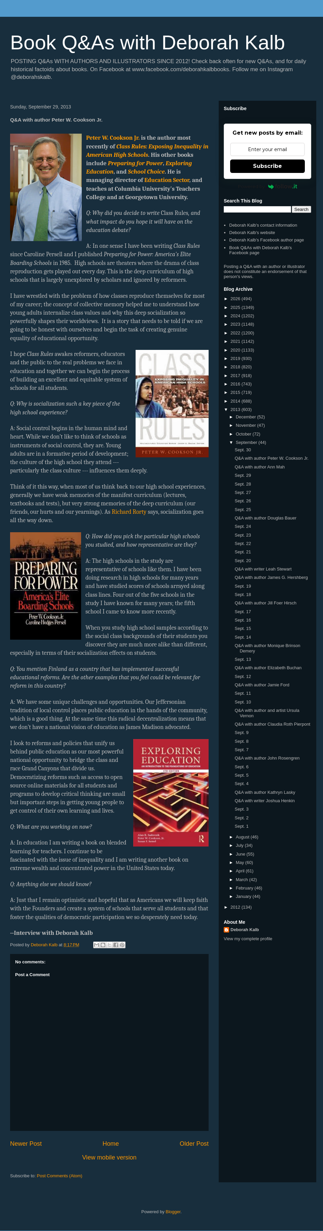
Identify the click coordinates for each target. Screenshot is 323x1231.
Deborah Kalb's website (252, 232)
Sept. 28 (243, 484)
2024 (236, 315)
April (241, 870)
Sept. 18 (243, 594)
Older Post (194, 1143)
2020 (236, 350)
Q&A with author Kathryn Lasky (265, 792)
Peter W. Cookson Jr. (113, 137)
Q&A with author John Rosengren (267, 758)
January (244, 896)
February (245, 888)
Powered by (267, 186)
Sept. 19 (243, 586)
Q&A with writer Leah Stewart (263, 569)
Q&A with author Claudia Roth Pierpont (272, 724)
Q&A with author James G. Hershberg (271, 577)
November (246, 425)
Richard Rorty (129, 511)
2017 (236, 375)
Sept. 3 (241, 809)
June (241, 854)
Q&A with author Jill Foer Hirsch (265, 602)
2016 (236, 383)
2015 (236, 392)
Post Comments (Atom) (59, 1175)
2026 (236, 298)
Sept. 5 (241, 775)
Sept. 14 (243, 637)
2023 (236, 324)
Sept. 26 (243, 500)
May (240, 862)
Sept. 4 (241, 783)
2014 (236, 401)
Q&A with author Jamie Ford (262, 684)
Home (111, 1143)
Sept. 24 (243, 526)
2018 (236, 366)
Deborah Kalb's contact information (263, 225)
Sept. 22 (243, 543)
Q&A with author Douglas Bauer (265, 517)
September (247, 442)
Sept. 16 (243, 620)
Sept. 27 (243, 492)
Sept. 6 (241, 766)
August (243, 836)
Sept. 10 (243, 701)
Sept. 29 (243, 475)
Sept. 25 (243, 509)
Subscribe (267, 166)
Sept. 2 (241, 817)
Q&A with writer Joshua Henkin (264, 800)
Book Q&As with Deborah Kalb (147, 42)
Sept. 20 (243, 560)
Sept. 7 (241, 749)
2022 (236, 332)
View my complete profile (248, 938)
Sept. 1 (241, 826)
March (242, 879)
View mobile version (109, 1157)
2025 (236, 307)
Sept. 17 (243, 611)
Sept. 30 (243, 449)
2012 (236, 907)
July (240, 845)
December (246, 416)
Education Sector (166, 180)
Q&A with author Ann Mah (260, 466)
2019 (236, 358)
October (244, 434)
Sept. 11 (243, 693)
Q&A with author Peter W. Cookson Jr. (272, 458)
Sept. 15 (243, 628)
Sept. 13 (243, 659)
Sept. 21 (243, 551)
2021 (236, 341)
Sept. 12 (243, 676)
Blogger (173, 1211)
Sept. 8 (241, 741)
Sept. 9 (241, 732)
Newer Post (26, 1143)
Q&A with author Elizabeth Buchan (268, 667)
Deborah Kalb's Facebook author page (266, 239)
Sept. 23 (243, 535)
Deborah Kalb (244, 929)
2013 (236, 409)
